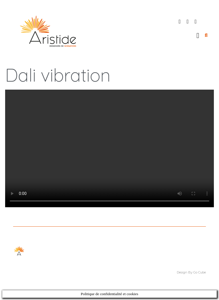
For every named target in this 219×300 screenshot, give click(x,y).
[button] (198, 35)
